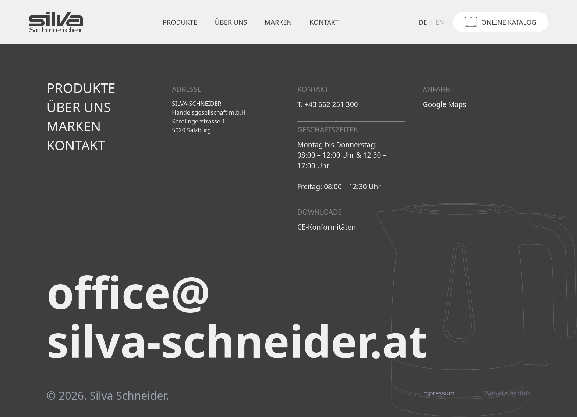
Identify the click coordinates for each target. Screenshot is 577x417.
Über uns (231, 22)
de (422, 22)
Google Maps (444, 104)
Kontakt (324, 22)
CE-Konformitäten (326, 227)
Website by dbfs (507, 393)
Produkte (180, 22)
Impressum (437, 393)
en (439, 22)
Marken (278, 22)
